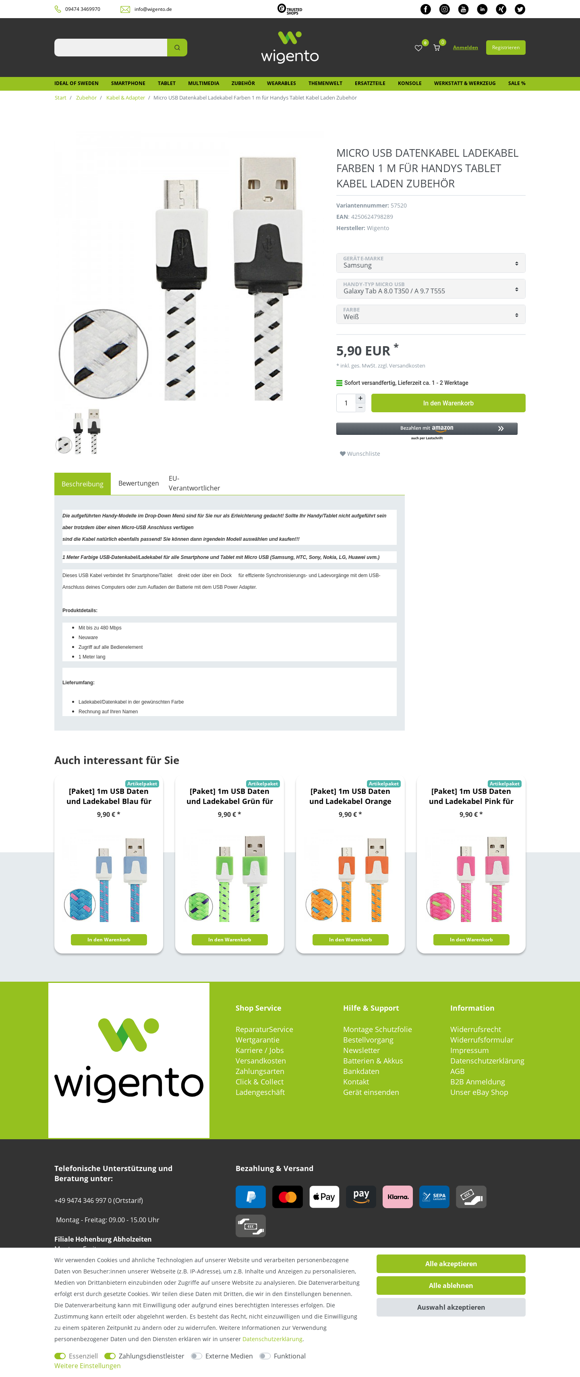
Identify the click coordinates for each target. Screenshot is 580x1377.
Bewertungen (138, 483)
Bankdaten (361, 1071)
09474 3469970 (82, 9)
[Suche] (177, 47)
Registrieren (506, 47)
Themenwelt (325, 83)
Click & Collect (260, 1081)
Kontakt (356, 1081)
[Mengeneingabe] (346, 403)
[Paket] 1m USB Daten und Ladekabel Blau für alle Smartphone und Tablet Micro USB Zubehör (108, 796)
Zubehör (243, 83)
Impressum (469, 1050)
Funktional (290, 1356)
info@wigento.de (153, 9)
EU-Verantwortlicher (194, 483)
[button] (427, 432)
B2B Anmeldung (477, 1081)
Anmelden (465, 47)
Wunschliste (360, 453)
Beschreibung (83, 484)
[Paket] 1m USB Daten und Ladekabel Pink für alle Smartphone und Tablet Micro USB (471, 796)
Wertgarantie (258, 1040)
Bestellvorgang (368, 1040)
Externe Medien (229, 1356)
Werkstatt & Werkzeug (465, 83)
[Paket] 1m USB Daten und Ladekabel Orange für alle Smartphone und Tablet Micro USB (351, 796)
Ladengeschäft (260, 1092)
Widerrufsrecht (475, 1029)
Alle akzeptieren (451, 1263)
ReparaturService (264, 1029)
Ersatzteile (370, 83)
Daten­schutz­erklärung (272, 1339)
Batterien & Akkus (373, 1060)
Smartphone (128, 83)
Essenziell (83, 1356)
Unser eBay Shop (479, 1092)
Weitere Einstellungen (87, 1365)
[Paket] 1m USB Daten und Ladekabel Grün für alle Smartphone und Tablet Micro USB (229, 796)
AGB (457, 1071)
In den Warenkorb (448, 403)
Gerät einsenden (371, 1092)
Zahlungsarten (260, 1071)
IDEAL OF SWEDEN (76, 83)
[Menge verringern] (360, 408)
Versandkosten (406, 365)
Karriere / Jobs (260, 1050)
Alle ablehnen (451, 1285)
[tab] (82, 484)
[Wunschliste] (418, 48)
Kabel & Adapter (125, 97)
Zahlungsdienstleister (151, 1356)
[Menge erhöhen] (360, 398)
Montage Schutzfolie (377, 1029)
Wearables (281, 83)
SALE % (517, 83)
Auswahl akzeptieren (451, 1307)
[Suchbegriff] (110, 47)
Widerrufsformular (482, 1040)
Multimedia (203, 83)
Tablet (167, 83)
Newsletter (361, 1050)
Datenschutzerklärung (487, 1060)
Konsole (410, 83)
